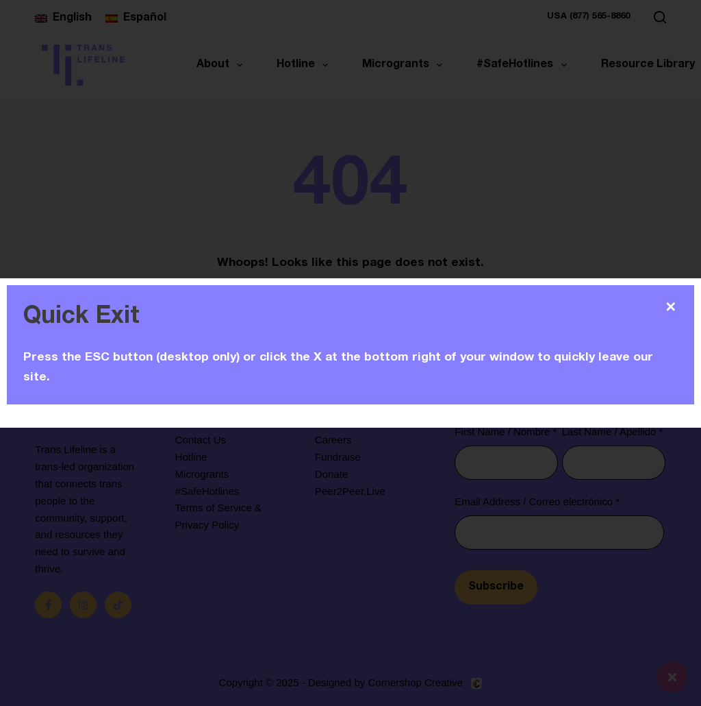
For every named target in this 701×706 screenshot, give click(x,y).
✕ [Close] (670, 307)
